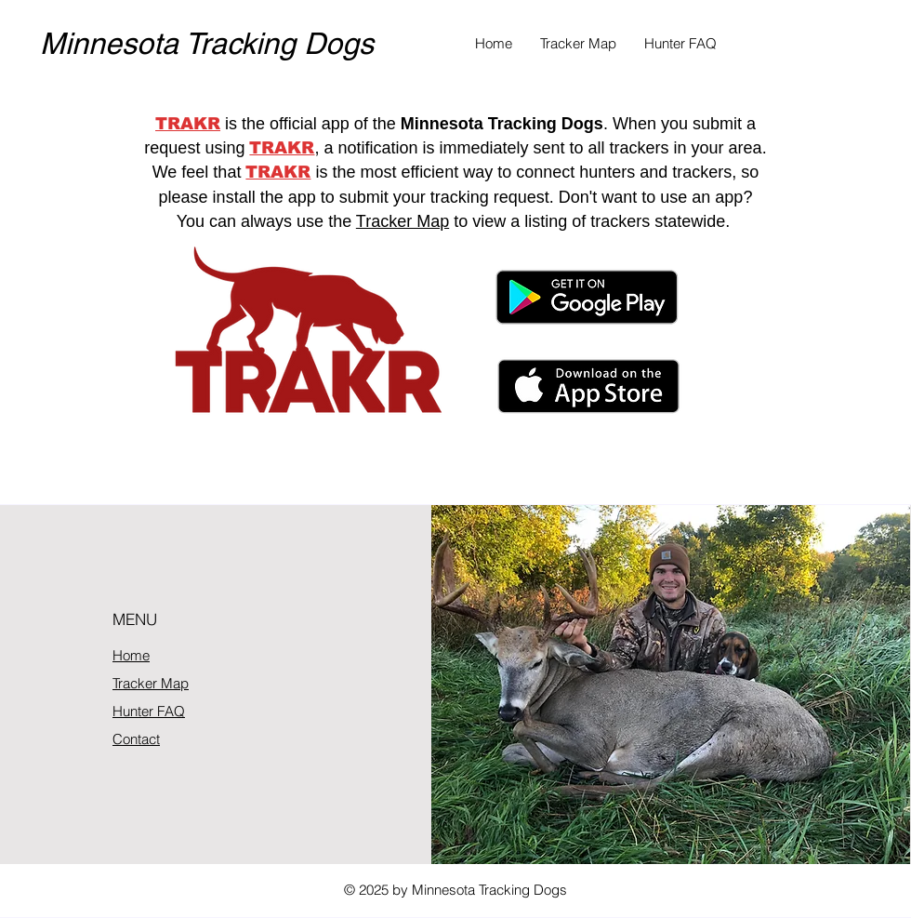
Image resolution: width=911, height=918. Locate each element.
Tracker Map (402, 221)
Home (131, 655)
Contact (136, 739)
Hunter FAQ (148, 711)
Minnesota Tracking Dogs (207, 43)
